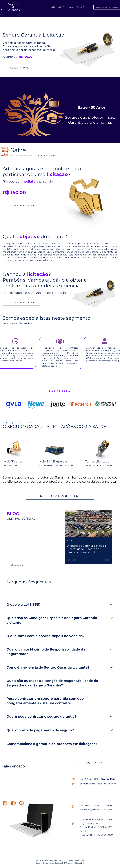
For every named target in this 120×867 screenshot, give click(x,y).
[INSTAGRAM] (5, 803)
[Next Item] (108, 523)
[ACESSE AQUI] (17, 565)
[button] (62, 7)
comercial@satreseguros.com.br (98, 783)
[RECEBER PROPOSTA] (21, 68)
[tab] (35, 591)
